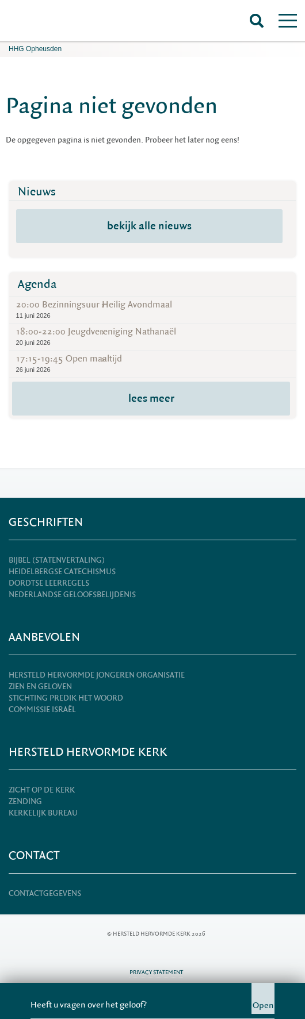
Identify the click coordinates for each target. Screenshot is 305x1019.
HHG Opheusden (35, 49)
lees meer (151, 398)
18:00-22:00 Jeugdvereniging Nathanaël (152, 336)
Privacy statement (156, 972)
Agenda (37, 284)
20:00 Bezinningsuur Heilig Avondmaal (152, 309)
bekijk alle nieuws (149, 226)
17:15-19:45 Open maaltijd (152, 363)
